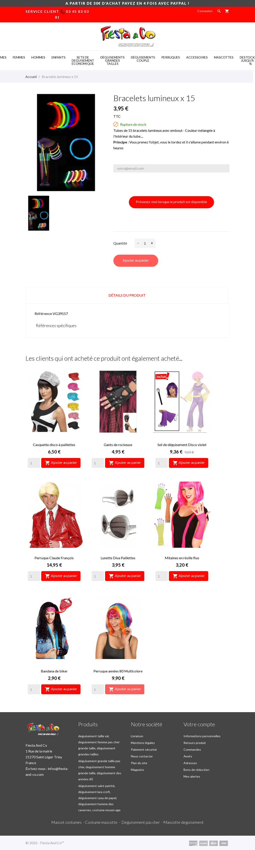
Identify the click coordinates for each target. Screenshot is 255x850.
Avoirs (188, 756)
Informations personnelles (202, 736)
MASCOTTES (223, 57)
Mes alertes (192, 776)
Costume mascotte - (103, 822)
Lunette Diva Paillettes (118, 558)
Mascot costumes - (68, 822)
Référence (43, 313)
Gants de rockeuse (118, 444)
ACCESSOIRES (197, 57)
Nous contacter (142, 756)
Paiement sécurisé (144, 749)
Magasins (137, 770)
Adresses (190, 763)
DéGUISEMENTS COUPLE (143, 58)
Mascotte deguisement (183, 822)
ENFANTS (58, 57)
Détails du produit (127, 295)
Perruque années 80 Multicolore (118, 671)
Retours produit (195, 743)
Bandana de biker (54, 671)
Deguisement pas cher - (142, 822)
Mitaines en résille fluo (182, 558)
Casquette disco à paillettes (54, 444)
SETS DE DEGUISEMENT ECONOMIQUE (83, 60)
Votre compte (199, 724)
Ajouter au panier (136, 260)
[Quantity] (34, 463)
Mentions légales (143, 743)
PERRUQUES (170, 57)
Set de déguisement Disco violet (182, 444)
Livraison (137, 736)
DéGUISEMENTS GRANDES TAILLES (112, 60)
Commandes (192, 749)
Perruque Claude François (54, 558)
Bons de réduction (196, 770)
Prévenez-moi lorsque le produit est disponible (171, 201)
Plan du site (139, 763)
